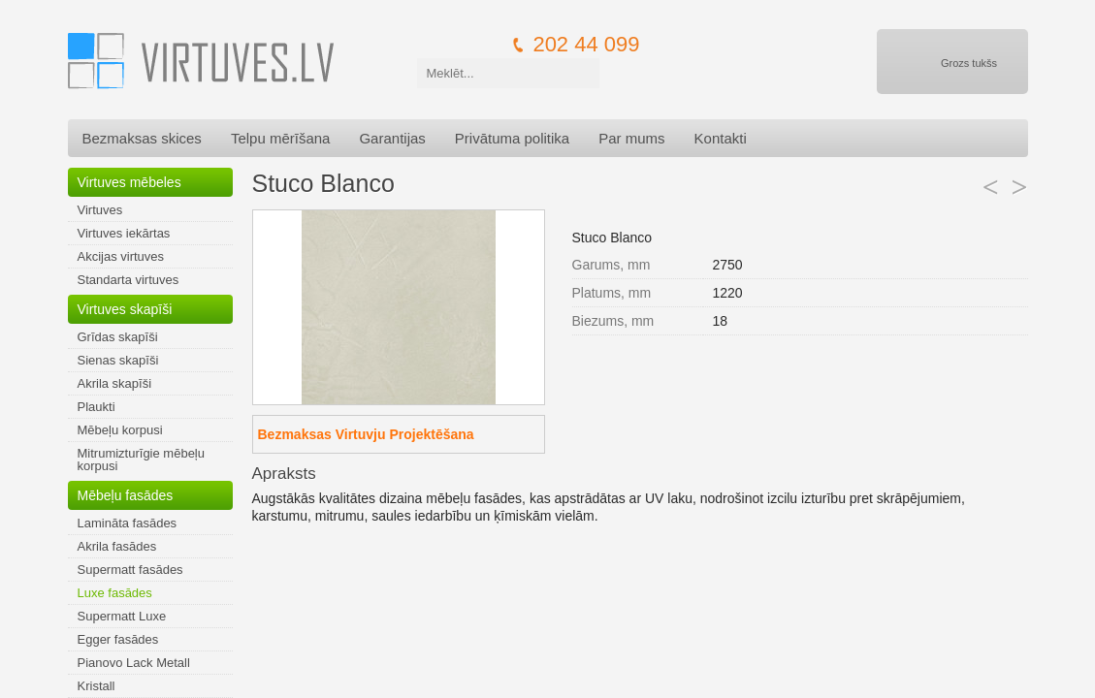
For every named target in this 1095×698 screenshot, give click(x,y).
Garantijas (392, 138)
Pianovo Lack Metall (134, 662)
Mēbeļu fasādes (126, 495)
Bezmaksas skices (142, 138)
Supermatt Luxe (122, 616)
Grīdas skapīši (118, 337)
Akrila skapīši (115, 383)
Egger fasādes (118, 639)
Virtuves (100, 210)
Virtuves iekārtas (124, 233)
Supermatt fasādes (130, 569)
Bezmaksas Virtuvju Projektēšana (366, 434)
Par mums (631, 138)
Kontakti (720, 138)
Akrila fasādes (117, 546)
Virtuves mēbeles (129, 182)
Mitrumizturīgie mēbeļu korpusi (142, 459)
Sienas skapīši (118, 360)
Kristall (96, 686)
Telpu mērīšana (281, 138)
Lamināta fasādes (127, 523)
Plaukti (96, 406)
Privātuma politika (512, 138)
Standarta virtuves (128, 279)
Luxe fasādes (115, 593)
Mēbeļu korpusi (120, 430)
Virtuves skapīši (125, 309)
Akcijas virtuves (121, 256)
